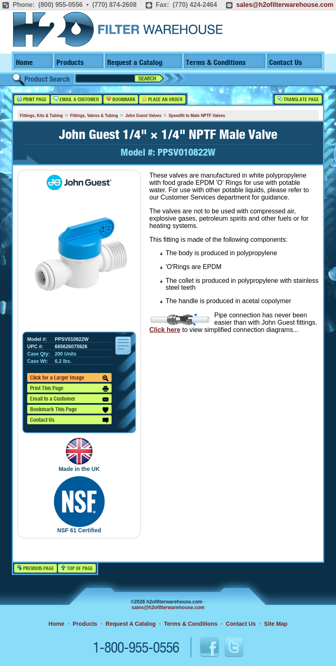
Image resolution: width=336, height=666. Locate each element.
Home (24, 63)
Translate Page (298, 99)
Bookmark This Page (69, 410)
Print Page (32, 99)
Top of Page (77, 568)
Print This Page (69, 389)
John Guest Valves (143, 115)
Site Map (276, 623)
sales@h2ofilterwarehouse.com (285, 4)
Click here (164, 329)
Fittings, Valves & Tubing (94, 115)
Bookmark (120, 99)
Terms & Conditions (216, 63)
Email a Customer (76, 99)
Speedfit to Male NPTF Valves (196, 115)
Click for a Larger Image (69, 378)
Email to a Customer (69, 399)
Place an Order (162, 99)
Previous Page (35, 568)
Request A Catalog (130, 623)
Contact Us (285, 63)
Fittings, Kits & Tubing (41, 115)
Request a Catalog (134, 63)
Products (70, 63)
